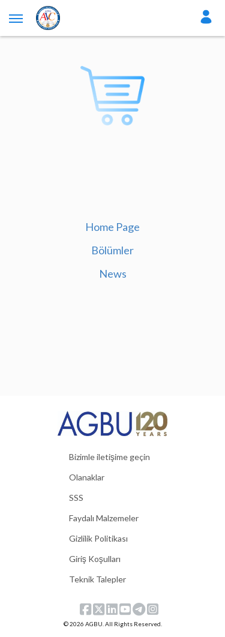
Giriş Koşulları (95, 559)
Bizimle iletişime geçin (109, 457)
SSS (76, 497)
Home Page (112, 226)
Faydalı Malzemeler (104, 518)
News (113, 273)
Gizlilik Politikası (98, 538)
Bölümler (112, 250)
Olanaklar (86, 477)
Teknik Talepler (97, 579)
